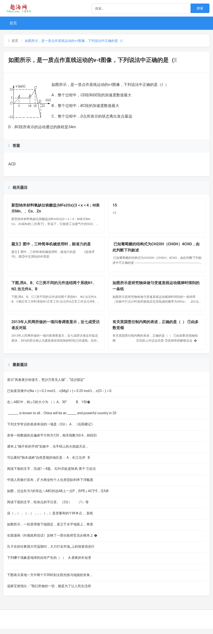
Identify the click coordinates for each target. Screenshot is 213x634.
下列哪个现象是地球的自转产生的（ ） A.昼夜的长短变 (49, 563)
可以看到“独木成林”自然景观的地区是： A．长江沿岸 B (48, 463)
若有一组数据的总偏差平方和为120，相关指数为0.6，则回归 (52, 440)
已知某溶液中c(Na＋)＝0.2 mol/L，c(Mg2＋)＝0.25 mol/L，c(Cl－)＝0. (59, 396)
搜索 (200, 8)
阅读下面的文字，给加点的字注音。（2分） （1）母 (48, 507)
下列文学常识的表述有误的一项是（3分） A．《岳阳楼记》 (51, 429)
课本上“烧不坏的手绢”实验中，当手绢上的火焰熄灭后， (48, 451)
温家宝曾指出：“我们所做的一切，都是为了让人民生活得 (49, 591)
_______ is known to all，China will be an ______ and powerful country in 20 (61, 418)
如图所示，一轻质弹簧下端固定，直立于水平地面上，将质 (50, 529)
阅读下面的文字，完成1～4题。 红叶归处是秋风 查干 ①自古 (51, 474)
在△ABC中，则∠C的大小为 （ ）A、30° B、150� (48, 407)
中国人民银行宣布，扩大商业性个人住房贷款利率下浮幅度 (50, 485)
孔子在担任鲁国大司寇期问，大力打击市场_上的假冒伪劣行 (51, 552)
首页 (13, 23)
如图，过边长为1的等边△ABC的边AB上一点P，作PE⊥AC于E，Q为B (58, 496)
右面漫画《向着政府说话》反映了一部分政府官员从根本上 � (52, 540)
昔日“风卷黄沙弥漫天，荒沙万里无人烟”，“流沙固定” (46, 385)
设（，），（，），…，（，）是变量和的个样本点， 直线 (50, 518)
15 (115, 206)
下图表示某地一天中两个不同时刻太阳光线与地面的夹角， (50, 580)
